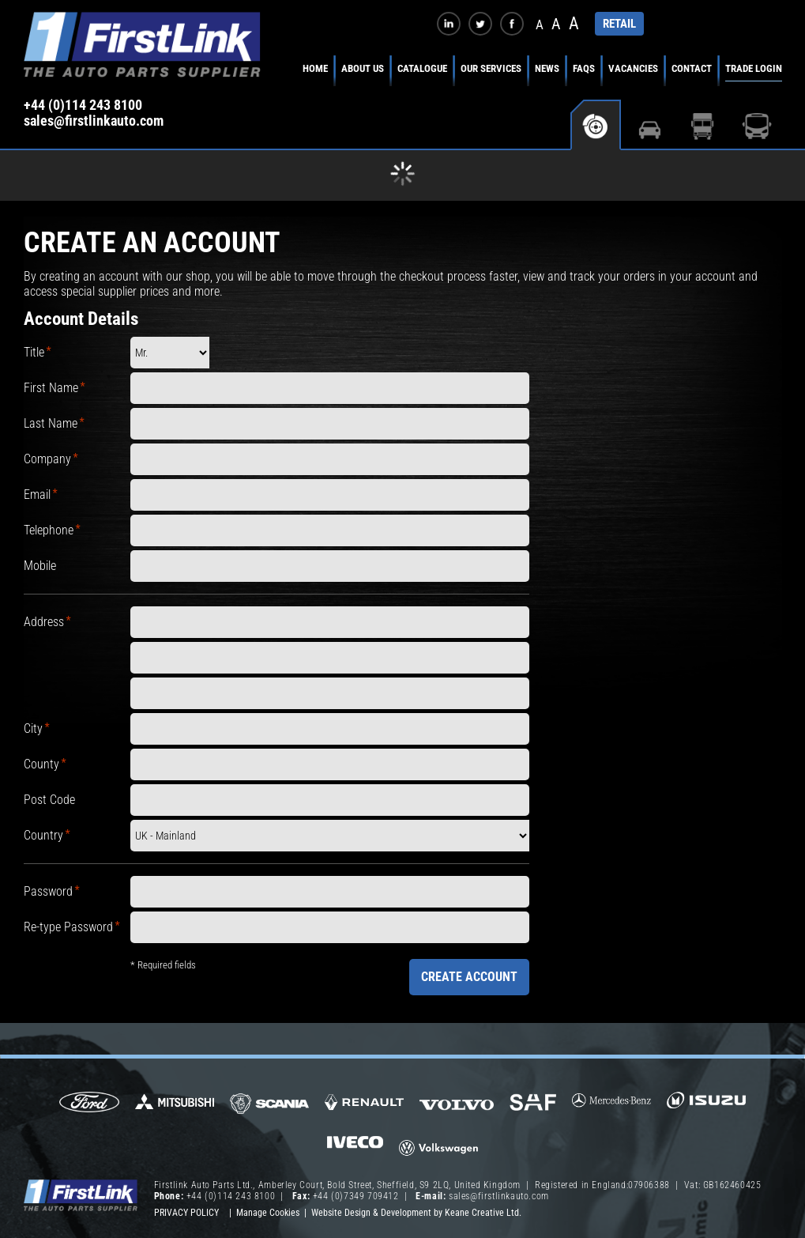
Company (47, 458)
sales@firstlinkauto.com (94, 121)
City (33, 728)
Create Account (469, 976)
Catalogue (422, 68)
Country (43, 835)
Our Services (491, 68)
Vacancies (633, 68)
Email (37, 494)
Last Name (50, 423)
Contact (691, 68)
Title (34, 352)
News (547, 68)
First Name (51, 387)
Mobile (40, 565)
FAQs (584, 68)
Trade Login (753, 68)
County (41, 764)
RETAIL (619, 24)
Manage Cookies (267, 1212)
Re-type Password (68, 926)
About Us (362, 68)
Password (48, 891)
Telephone (48, 530)
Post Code (49, 799)
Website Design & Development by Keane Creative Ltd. (416, 1212)
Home (315, 68)
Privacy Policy (186, 1212)
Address (44, 621)
